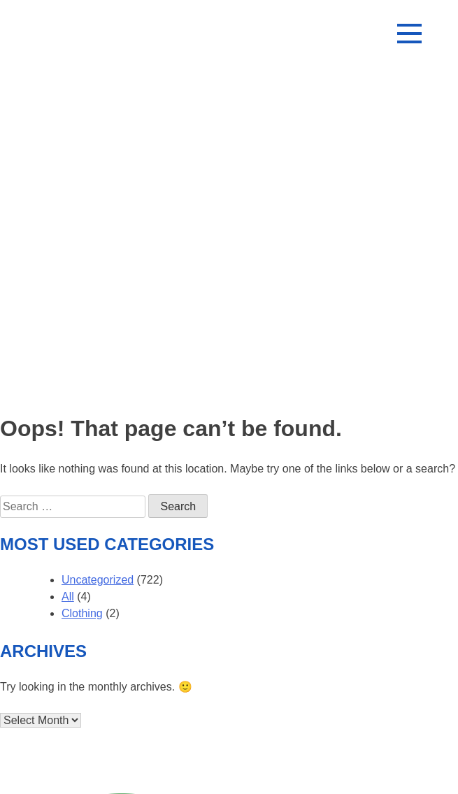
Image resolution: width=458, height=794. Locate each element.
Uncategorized (98, 580)
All (68, 596)
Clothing (82, 613)
